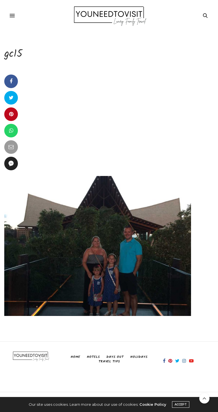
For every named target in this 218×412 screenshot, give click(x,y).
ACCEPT (181, 404)
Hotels (93, 357)
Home (75, 357)
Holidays (138, 357)
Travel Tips (109, 361)
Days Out (114, 357)
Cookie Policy (152, 404)
